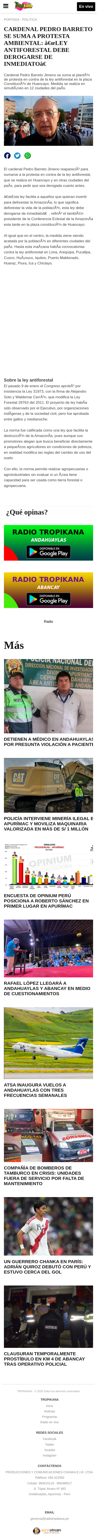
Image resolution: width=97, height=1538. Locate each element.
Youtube (49, 1450)
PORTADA (12, 19)
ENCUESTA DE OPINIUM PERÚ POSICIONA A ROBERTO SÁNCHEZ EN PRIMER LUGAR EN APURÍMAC (46, 901)
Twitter (49, 1444)
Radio (48, 621)
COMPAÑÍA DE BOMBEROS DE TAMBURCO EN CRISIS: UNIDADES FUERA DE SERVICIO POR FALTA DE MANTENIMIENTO (44, 1175)
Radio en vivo (49, 1422)
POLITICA (29, 19)
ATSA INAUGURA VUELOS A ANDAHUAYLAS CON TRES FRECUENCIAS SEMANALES (35, 1090)
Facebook (49, 1439)
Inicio (49, 1406)
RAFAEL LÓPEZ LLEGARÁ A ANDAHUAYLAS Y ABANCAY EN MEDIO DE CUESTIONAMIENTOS (47, 988)
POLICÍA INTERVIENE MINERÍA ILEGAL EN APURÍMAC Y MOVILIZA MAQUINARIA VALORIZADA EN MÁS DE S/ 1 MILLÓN (50, 823)
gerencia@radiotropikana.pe (49, 1518)
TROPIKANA (24, 1391)
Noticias (49, 1411)
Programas (49, 1416)
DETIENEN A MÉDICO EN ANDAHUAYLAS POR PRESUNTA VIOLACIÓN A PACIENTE (49, 742)
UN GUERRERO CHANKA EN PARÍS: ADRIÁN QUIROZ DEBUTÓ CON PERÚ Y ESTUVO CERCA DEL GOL (47, 1266)
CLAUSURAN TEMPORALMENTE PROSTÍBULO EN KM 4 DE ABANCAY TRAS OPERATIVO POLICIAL (44, 1359)
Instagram (49, 1455)
